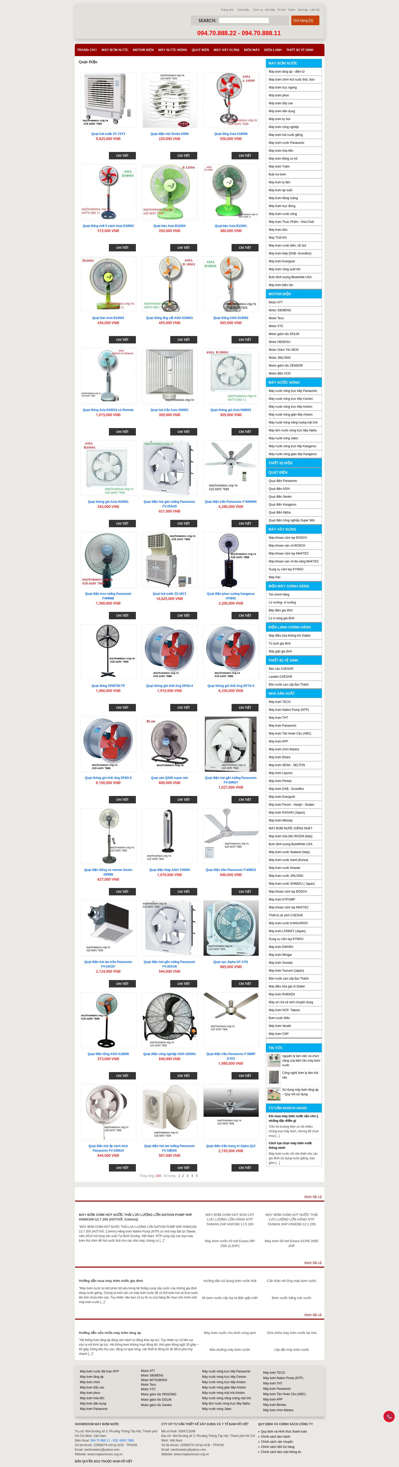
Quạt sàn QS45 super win (169, 778)
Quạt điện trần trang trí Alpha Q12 (230, 1146)
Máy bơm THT (278, 717)
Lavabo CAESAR (280, 676)
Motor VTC (276, 326)
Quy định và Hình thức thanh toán (284, 1431)
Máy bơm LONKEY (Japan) (287, 931)
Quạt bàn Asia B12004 (169, 226)
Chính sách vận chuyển (277, 1442)
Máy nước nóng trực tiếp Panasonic (293, 391)
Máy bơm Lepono (280, 773)
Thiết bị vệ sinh (300, 50)
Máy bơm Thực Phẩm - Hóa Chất (291, 222)
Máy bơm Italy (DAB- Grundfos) (290, 253)
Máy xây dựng (226, 50)
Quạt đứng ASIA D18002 (230, 318)
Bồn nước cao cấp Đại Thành (289, 684)
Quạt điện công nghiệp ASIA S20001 (169, 1054)
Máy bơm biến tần (281, 285)
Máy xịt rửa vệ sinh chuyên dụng (291, 1002)
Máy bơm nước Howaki (284, 868)
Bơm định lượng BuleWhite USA (290, 844)
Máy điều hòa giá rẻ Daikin (287, 986)
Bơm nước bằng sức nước (291, 1298)
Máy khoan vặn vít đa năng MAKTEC (294, 561)
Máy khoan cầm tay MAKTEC (289, 553)
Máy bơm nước (115, 50)
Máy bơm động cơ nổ (283, 158)
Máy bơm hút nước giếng (286, 135)
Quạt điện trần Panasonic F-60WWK (231, 502)
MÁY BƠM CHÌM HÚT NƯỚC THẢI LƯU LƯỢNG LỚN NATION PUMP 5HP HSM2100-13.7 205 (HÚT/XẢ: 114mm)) (135, 1217)
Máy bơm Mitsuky (281, 820)
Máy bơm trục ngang (283, 87)
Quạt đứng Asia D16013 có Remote (108, 410)
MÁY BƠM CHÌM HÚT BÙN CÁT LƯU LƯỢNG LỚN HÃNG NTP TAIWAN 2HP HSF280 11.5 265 (230, 1219)
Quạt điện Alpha (280, 512)
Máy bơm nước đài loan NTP (99, 1371)
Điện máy (252, 50)
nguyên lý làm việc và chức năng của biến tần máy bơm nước (301, 1060)
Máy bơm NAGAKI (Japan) (287, 812)
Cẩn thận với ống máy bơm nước (291, 1281)
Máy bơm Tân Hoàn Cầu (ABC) (290, 733)
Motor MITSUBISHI (154, 1380)
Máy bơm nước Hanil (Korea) (288, 860)
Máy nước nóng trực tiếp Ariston (290, 406)
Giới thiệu (243, 9)
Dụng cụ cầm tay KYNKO (286, 569)
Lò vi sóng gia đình (281, 618)
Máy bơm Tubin (279, 166)
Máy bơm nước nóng (283, 214)
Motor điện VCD (280, 373)
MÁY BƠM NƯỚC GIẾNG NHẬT (290, 828)
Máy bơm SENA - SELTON (287, 765)
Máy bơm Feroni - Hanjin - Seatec (292, 804)
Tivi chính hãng (279, 594)
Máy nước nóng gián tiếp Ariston (291, 414)
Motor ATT (276, 302)
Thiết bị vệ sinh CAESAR (286, 915)
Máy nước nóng (172, 50)
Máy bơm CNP (279, 1034)
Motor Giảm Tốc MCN (283, 350)
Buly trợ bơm (277, 174)
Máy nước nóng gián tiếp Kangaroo (293, 454)
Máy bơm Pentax (280, 781)
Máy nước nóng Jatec (283, 438)
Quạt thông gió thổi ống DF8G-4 (108, 778)
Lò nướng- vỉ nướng (282, 602)
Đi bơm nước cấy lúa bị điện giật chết (230, 1298)
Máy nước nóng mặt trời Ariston (223, 1393)
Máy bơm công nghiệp (284, 127)
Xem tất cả (313, 1197)
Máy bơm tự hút (279, 119)
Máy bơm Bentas (274, 1405)
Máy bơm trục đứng (282, 206)
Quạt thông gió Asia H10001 (108, 502)
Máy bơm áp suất (280, 190)
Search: (207, 20)
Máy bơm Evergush (282, 797)
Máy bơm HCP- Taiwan (284, 1010)
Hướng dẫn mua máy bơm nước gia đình (111, 1281)
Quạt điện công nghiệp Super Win (292, 520)
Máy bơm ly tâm (279, 182)
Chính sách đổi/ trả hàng (277, 1447)
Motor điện (143, 50)
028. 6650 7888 (123, 1440)
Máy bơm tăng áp (92, 1377)
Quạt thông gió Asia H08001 (231, 410)
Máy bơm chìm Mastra (284, 749)
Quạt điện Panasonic (283, 481)
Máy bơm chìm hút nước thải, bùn (292, 79)
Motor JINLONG (280, 357)
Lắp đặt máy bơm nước (291, 1350)
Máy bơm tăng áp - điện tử (287, 71)
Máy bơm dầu (278, 229)
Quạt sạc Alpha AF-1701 (230, 962)
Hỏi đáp (270, 9)
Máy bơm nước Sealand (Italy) (289, 852)
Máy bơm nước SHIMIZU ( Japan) (292, 883)
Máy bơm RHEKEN (282, 994)
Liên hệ (314, 9)
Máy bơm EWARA (281, 947)
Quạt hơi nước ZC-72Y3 (108, 134)
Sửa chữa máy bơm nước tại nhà (291, 1333)
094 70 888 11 (100, 1440)
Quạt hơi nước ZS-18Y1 (169, 594)
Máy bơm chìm (90, 1382)
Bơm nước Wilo (279, 1018)
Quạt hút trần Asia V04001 (170, 410)
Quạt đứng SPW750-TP (108, 686)
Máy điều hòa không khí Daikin (289, 635)
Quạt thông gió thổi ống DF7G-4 (230, 686)
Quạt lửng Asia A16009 (230, 134)
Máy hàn (274, 577)
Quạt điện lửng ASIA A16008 (108, 1054)
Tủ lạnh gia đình (280, 643)
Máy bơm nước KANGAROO (288, 923)
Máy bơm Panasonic (282, 725)
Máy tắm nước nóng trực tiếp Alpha (293, 430)
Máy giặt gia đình (280, 651)
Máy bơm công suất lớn (285, 269)
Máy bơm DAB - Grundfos (286, 789)
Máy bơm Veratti (280, 1026)
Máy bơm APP (278, 741)
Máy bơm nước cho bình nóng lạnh (230, 1333)
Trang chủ (227, 9)
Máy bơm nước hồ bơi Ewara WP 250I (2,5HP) (230, 1243)
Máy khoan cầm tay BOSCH (288, 537)
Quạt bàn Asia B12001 (231, 226)
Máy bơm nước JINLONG (286, 876)
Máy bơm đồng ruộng (283, 198)
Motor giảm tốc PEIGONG (158, 1394)
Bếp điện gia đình (281, 610)
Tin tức (281, 9)
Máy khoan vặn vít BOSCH (287, 545)
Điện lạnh (273, 50)
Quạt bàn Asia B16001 (108, 318)
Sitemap (303, 9)
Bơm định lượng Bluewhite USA (290, 277)
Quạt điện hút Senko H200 (170, 134)
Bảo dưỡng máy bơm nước (230, 1350)
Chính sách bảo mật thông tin (281, 1452)
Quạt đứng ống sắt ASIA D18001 (169, 318)
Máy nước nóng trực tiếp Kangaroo (292, 446)
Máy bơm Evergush (282, 261)
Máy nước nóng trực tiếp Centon (291, 399)
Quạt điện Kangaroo (282, 504)
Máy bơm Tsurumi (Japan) (286, 970)
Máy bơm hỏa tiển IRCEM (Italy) (290, 836)
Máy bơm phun (279, 95)
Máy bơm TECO (280, 702)
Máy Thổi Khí (278, 237)
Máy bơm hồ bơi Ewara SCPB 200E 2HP (292, 1243)
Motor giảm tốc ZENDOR (286, 365)
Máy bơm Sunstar (281, 962)
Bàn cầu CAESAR (281, 669)
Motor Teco (276, 318)
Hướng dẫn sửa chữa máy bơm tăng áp (110, 1333)
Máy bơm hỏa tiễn (281, 150)
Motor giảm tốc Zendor (156, 1405)
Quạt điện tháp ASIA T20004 (169, 870)
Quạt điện (200, 50)
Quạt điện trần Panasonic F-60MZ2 (231, 870)
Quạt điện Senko (280, 496)
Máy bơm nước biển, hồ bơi (287, 245)
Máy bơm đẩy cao (281, 103)
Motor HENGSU (279, 342)
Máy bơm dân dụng (282, 111)
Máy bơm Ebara (279, 757)
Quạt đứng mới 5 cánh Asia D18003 (108, 226)
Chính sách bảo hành (275, 1436)
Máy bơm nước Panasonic (286, 143)
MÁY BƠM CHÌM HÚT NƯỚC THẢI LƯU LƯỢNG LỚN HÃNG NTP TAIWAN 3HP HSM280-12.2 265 (292, 1219)
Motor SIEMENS (280, 310)
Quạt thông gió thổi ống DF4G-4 (169, 686)
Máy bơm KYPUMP (282, 899)
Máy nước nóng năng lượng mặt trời (293, 422)
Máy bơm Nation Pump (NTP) (289, 710)
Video (291, 9)
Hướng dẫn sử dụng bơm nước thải (229, 1281)
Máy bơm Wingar (280, 955)
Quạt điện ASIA (279, 489)
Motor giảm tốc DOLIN (284, 334)
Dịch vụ (258, 9)
